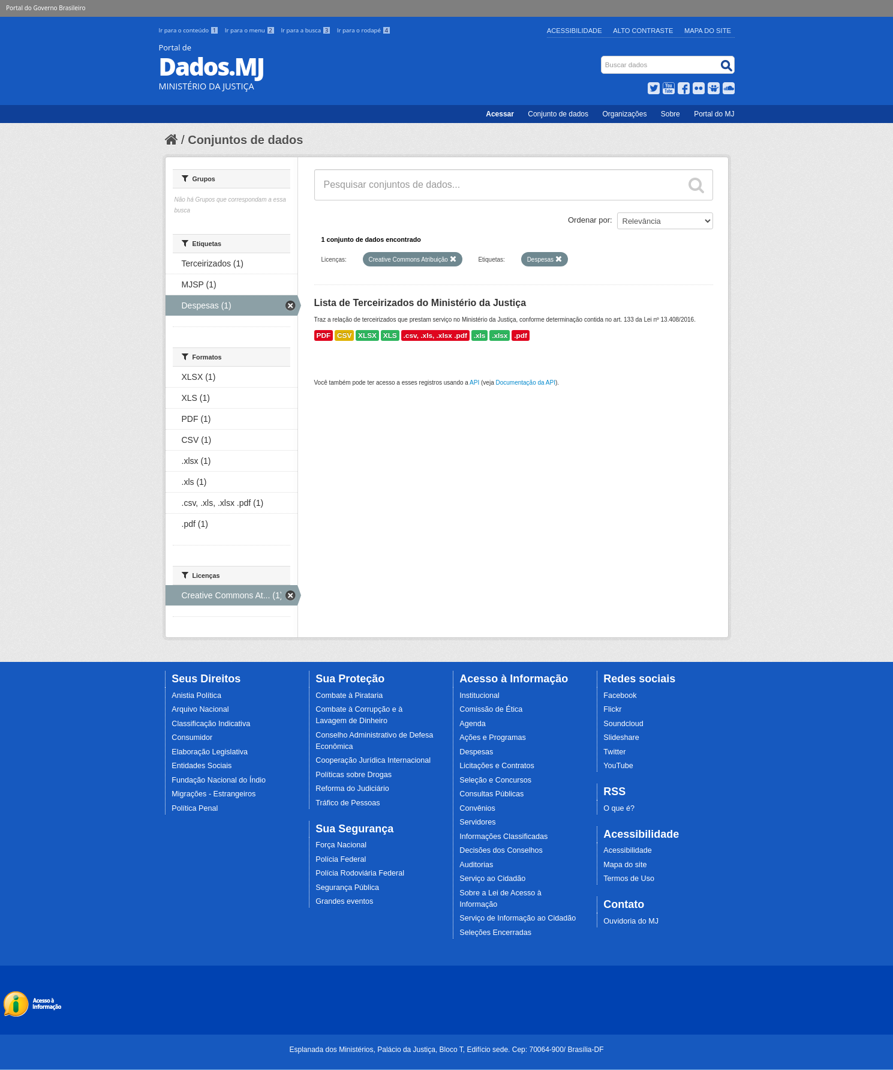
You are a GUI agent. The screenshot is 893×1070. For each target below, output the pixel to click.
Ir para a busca (306, 30)
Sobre (670, 114)
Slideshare (621, 737)
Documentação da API (525, 382)
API (474, 382)
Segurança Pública (347, 887)
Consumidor (192, 737)
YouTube (618, 766)
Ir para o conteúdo (189, 30)
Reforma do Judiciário (352, 788)
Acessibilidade (574, 30)
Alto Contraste (643, 30)
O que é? (619, 808)
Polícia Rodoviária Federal (359, 873)
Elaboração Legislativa (210, 752)
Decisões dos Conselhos (501, 850)
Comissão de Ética (490, 709)
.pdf (520, 335)
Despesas (476, 752)
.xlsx (499, 335)
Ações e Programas (492, 737)
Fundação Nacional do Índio (219, 780)
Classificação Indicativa (211, 724)
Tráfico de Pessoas (347, 803)
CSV (344, 335)
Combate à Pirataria (349, 695)
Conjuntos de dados (245, 139)
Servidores (477, 822)
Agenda (472, 724)
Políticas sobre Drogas (353, 775)
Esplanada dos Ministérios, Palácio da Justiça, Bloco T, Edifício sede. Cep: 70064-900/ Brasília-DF (446, 1049)
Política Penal (195, 808)
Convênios (477, 808)
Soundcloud (623, 724)
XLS (390, 335)
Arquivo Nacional (200, 709)
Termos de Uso (628, 878)
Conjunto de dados (558, 114)
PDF (324, 335)
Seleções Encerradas (495, 932)
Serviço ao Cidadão (492, 878)
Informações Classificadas (503, 836)
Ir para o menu (250, 30)
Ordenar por (589, 219)
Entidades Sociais (201, 766)
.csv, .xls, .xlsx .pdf (435, 335)
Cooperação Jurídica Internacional (373, 760)
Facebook (619, 695)
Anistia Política (196, 695)
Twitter (614, 752)
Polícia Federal (340, 859)
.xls (480, 335)
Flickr (612, 709)
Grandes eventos (344, 901)
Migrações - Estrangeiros (213, 794)
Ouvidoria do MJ (631, 921)
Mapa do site (625, 865)
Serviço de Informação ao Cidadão (517, 918)
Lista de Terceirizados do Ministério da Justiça (420, 303)
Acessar (500, 114)
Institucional (479, 695)
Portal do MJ (714, 114)
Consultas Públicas (491, 794)
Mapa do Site (707, 30)
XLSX (367, 335)
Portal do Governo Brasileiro (45, 8)
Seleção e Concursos (495, 780)
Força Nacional (340, 845)
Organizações (624, 114)
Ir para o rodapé (363, 30)
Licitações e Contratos (496, 766)
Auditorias (476, 865)
